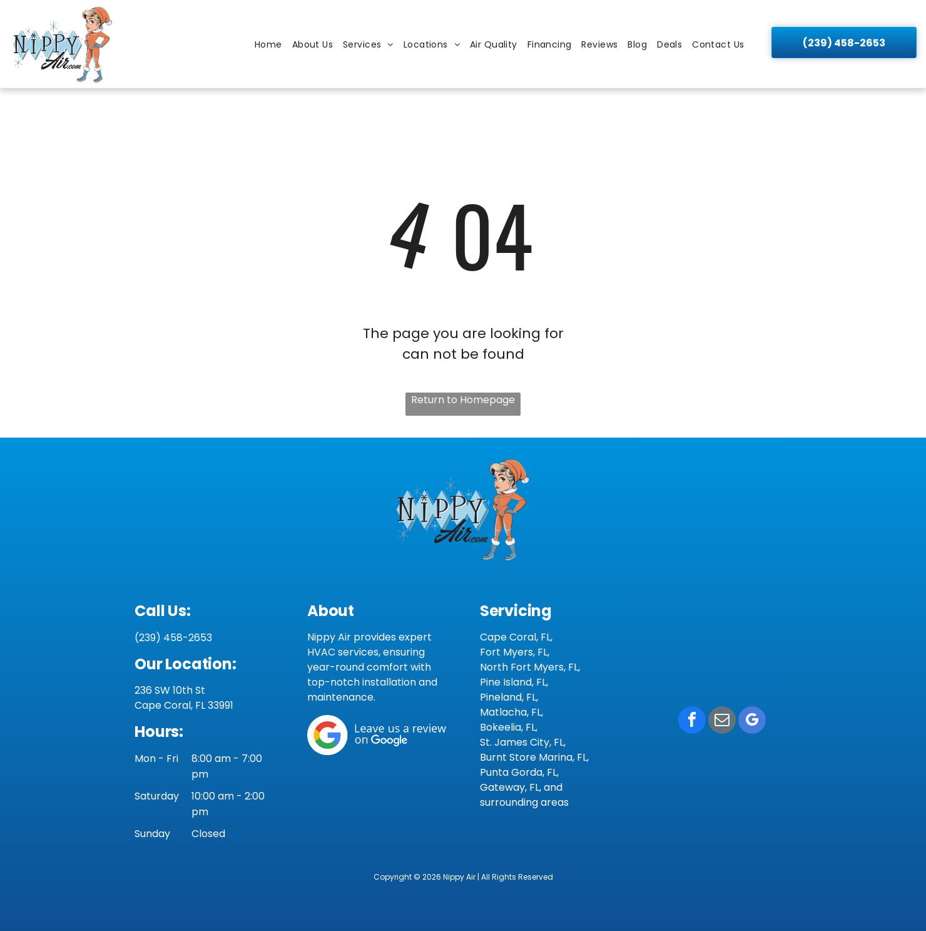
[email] (722, 721)
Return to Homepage (463, 400)
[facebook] (692, 721)
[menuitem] (268, 44)
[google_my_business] (752, 721)
